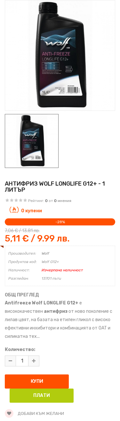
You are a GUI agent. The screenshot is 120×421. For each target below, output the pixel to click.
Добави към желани (34, 413)
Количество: (20, 349)
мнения (64, 200)
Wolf (45, 253)
